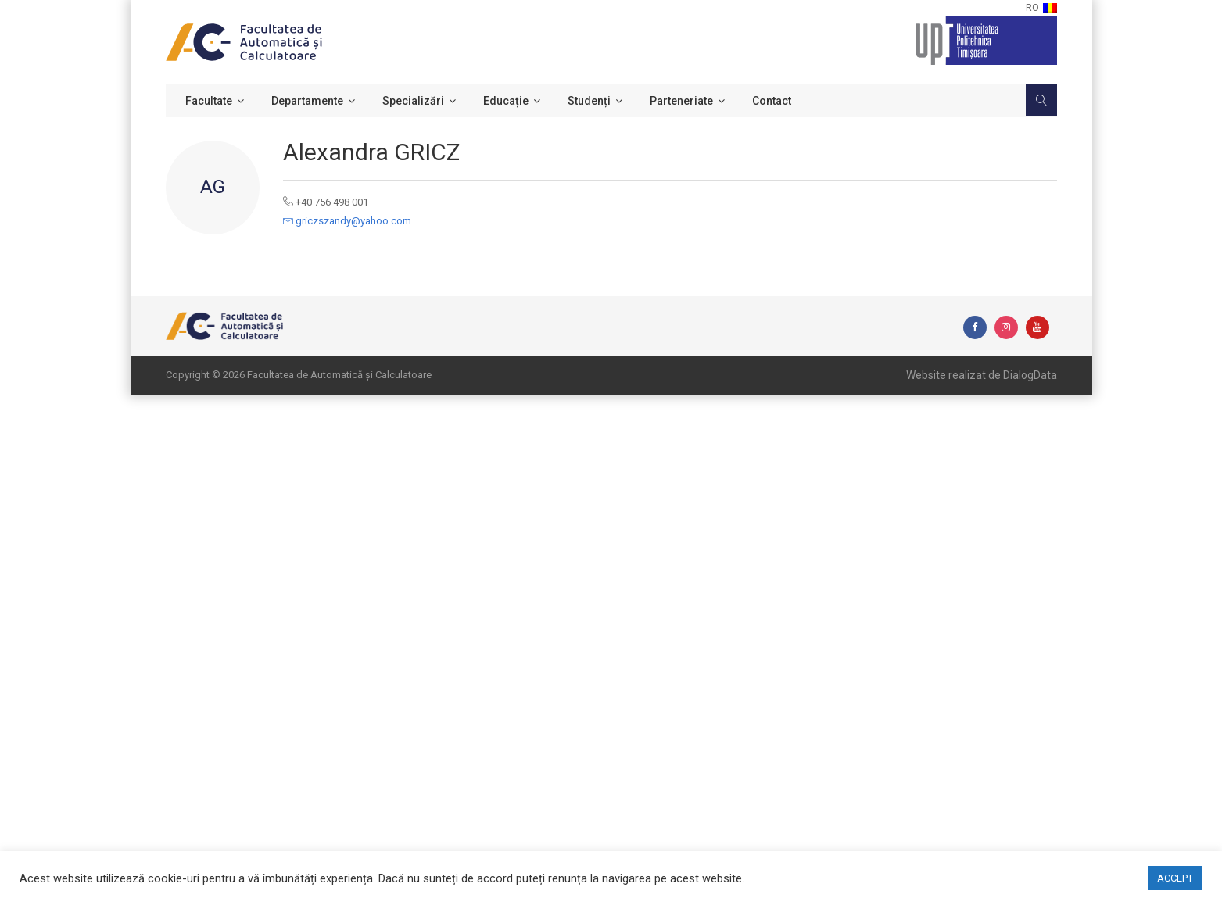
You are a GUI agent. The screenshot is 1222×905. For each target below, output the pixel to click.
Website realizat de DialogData (981, 375)
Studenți (589, 101)
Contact (771, 101)
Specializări (413, 101)
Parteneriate (681, 101)
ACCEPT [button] (1175, 878)
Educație (506, 101)
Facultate (208, 101)
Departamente (307, 101)
